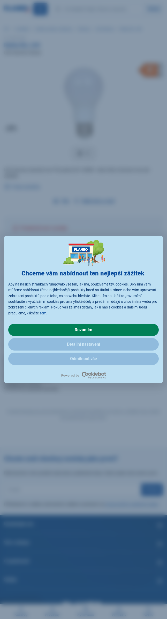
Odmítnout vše (83, 358)
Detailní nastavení (83, 344)
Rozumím (83, 329)
